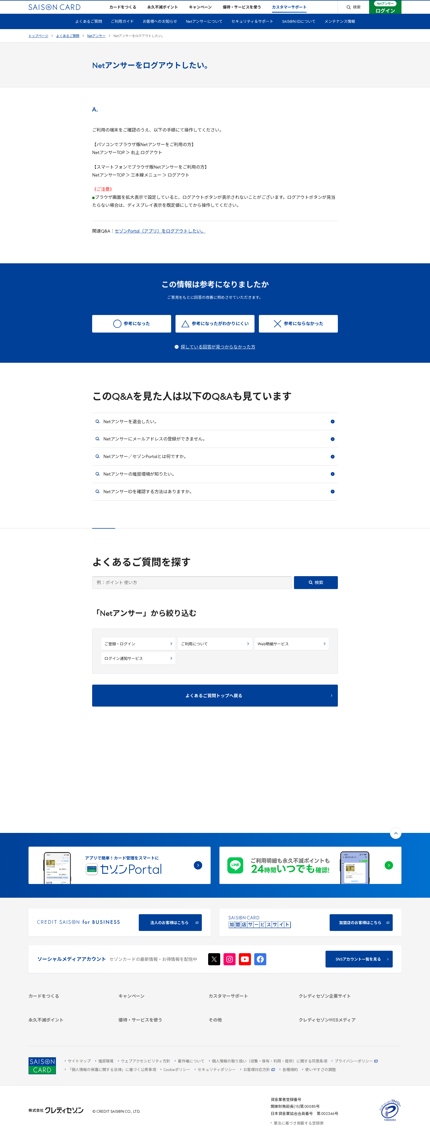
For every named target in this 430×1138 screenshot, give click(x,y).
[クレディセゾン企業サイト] (337, 915)
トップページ (38, 45)
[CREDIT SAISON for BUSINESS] (120, 832)
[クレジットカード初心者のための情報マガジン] (337, 981)
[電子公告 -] (337, 951)
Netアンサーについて (204, 30)
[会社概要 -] (337, 922)
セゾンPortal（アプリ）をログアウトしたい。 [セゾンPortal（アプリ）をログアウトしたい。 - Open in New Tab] (160, 240)
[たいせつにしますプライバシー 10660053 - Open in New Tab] (389, 1121)
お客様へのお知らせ (160, 30)
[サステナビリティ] (337, 937)
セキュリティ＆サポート (252, 30)
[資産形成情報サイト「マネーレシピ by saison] (337, 994)
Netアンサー (96, 45)
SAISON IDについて (299, 30)
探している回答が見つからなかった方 (218, 356)
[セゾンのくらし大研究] (337, 1004)
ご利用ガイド (122, 30)
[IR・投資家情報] (337, 944)
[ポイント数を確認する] (67, 1027)
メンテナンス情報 (339, 30)
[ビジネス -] (337, 930)
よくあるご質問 (88, 30)
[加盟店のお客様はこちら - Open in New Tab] (310, 832)
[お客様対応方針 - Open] (257, 1070)
